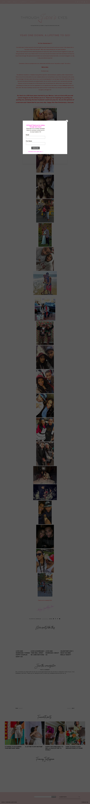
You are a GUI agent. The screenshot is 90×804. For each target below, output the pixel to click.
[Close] (67, 121)
